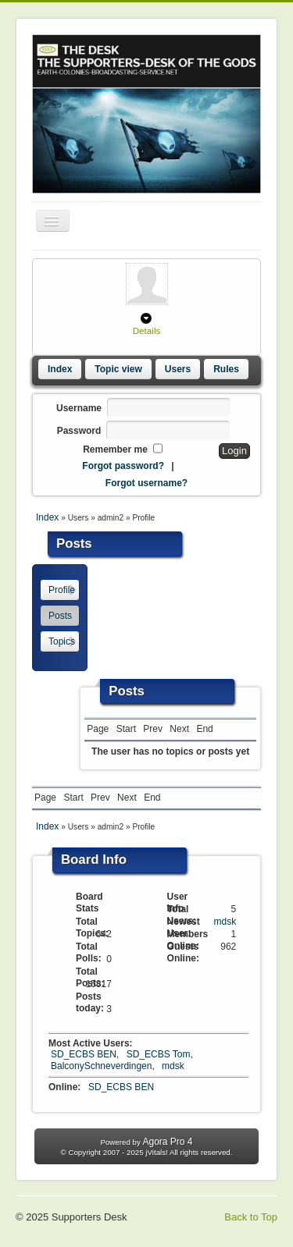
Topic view (118, 369)
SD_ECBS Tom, (160, 1054)
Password (79, 430)
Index (60, 369)
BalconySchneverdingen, (104, 1065)
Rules (226, 369)
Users (178, 369)
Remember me (115, 449)
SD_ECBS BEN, (86, 1054)
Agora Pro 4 (167, 1141)
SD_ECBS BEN (121, 1087)
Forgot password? (123, 465)
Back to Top (250, 1217)
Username (79, 408)
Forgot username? (146, 483)
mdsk (225, 921)
